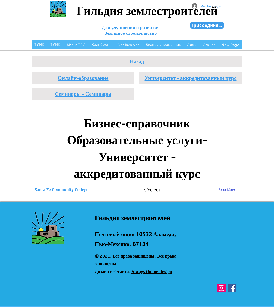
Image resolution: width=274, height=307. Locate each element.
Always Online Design (151, 271)
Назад (137, 61)
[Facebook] (232, 288)
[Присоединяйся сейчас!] (207, 25)
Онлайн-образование (83, 78)
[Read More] (230, 190)
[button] (76, 44)
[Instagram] (221, 288)
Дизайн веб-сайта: (112, 271)
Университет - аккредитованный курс (191, 78)
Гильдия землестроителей (147, 10)
